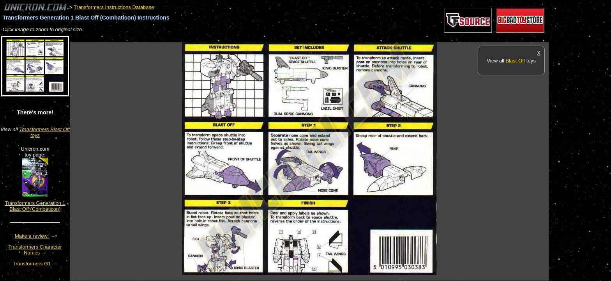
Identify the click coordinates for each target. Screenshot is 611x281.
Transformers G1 (32, 264)
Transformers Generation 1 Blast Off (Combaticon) (35, 206)
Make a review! (32, 236)
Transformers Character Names (35, 250)
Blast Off (515, 61)
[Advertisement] (212, 38)
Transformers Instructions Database (114, 7)
